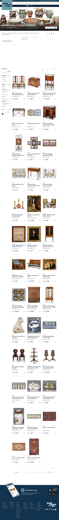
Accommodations (39, 507)
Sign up (48, 3)
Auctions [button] (18, 3)
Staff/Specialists (39, 505)
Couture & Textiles (5, 99)
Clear (8, 75)
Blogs (31, 506)
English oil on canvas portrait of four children (18, 276)
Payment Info (19, 510)
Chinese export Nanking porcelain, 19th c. (48, 337)
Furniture (3, 96)
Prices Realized (25, 508)
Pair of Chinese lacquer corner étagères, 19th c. (48, 367)
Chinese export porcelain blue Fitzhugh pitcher (33, 337)
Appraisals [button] (23, 3)
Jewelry (3, 98)
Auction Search (5, 506)
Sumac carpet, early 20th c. (49, 427)
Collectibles (4, 101)
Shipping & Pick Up (19, 512)
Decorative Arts (4, 89)
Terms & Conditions (18, 517)
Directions (38, 506)
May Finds (3, 106)
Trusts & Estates (12, 506)
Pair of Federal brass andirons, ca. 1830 (48, 185)
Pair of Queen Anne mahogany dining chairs (18, 94)
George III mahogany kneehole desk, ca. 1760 (48, 124)
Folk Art (3, 87)
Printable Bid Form (19, 507)
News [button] (38, 3)
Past (6, 77)
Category (3, 84)
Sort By (47, 68)
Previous (16, 472)
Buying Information (18, 504)
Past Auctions (5, 505)
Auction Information (34, 37)
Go (2, 113)
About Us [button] (41, 3)
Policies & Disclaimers (18, 515)
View (52, 68)
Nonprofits (11, 505)
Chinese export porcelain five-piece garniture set (18, 397)
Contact (44, 3)
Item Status (4, 75)
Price (3, 109)
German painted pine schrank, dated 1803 (32, 306)
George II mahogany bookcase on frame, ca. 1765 (48, 246)
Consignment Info (25, 504)
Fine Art (3, 86)
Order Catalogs (5, 507)
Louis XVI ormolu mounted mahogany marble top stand (49, 94)
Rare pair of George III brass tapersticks (17, 215)
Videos (31, 509)
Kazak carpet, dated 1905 (33, 457)
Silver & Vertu (4, 94)
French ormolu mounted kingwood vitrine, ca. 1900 (49, 306)
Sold (6, 79)
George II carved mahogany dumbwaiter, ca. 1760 (34, 367)
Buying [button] (27, 3)
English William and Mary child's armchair (49, 215)
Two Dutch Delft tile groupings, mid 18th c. (48, 154)
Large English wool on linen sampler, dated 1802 (18, 245)
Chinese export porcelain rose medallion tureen (49, 397)
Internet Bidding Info (19, 509)
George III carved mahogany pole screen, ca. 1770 (18, 155)
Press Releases (32, 505)
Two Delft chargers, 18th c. (33, 123)
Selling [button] (30, 3)
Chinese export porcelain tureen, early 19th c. (33, 397)
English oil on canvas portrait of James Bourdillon (32, 246)
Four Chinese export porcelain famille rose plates (32, 429)
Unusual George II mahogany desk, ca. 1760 (33, 185)
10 (43, 472)
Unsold (6, 81)
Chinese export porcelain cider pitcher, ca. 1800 (18, 428)
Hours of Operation (38, 510)
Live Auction (5, 23)
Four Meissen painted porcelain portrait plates (18, 306)
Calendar (34, 3)
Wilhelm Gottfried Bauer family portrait (49, 276)
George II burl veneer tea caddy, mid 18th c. (33, 94)
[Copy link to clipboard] (47, 33)
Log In (53, 3)
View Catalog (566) (50, 27)
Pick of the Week (33, 507)
